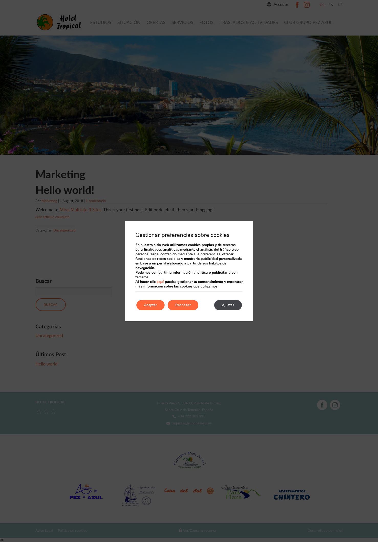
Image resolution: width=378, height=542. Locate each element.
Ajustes (228, 305)
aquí (160, 281)
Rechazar (183, 305)
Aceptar (150, 305)
